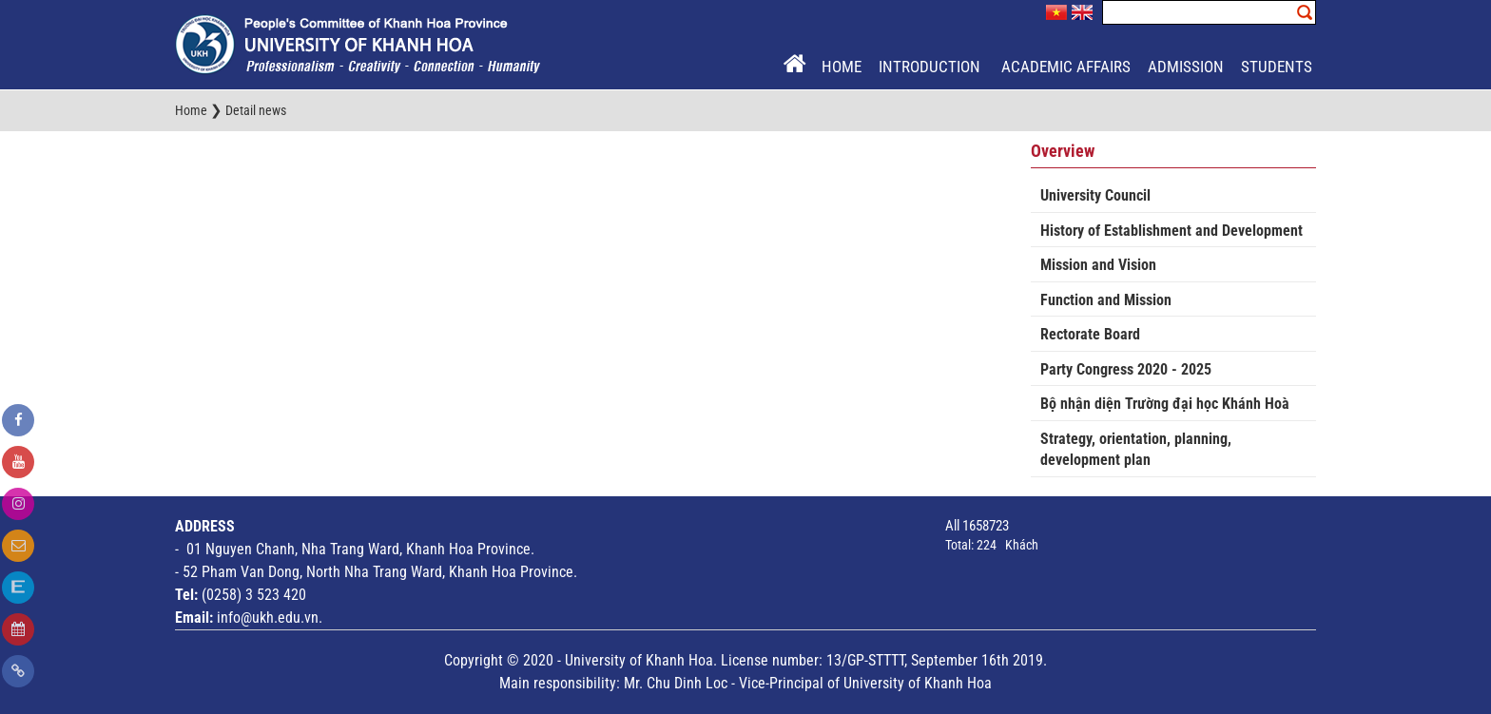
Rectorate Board (1090, 334)
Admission (1186, 66)
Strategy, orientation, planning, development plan (1135, 450)
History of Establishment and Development (1171, 231)
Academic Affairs (1066, 66)
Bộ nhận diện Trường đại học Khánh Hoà (1164, 404)
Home (842, 66)
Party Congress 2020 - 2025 (1125, 369)
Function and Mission (1106, 300)
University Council (1095, 195)
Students (1276, 66)
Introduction (931, 66)
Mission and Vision (1098, 265)
